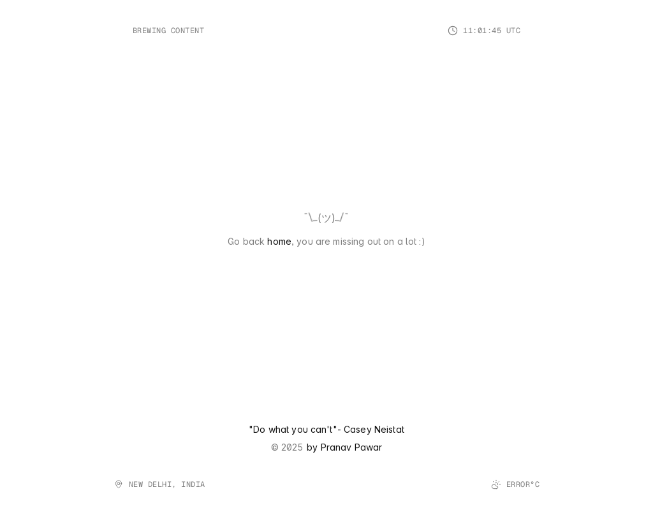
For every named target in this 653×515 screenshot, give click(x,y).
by (313, 447)
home (279, 241)
